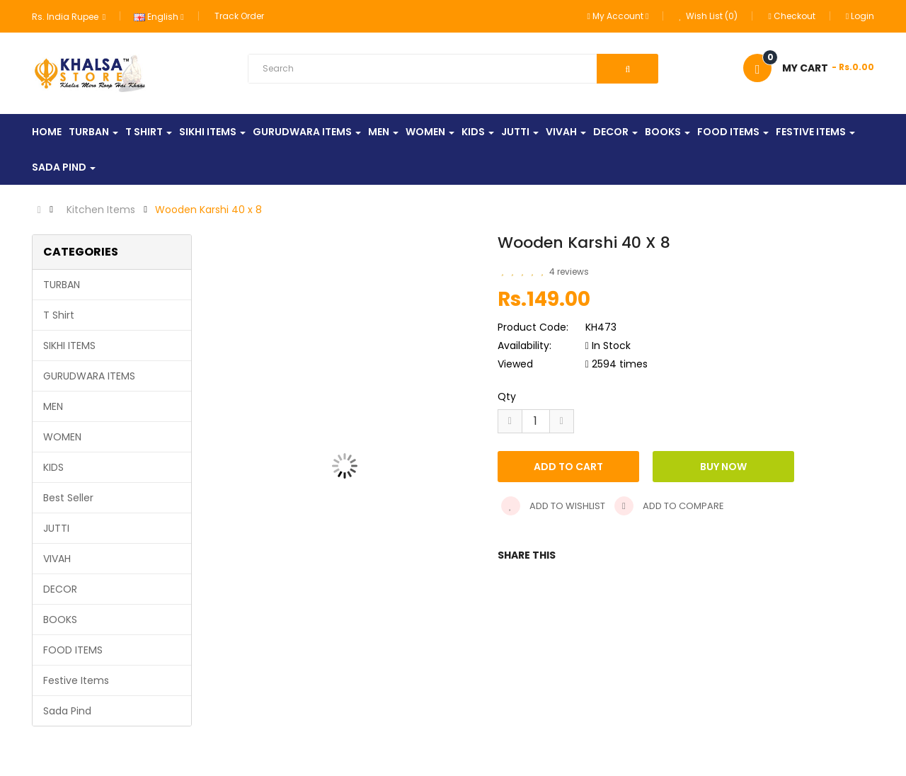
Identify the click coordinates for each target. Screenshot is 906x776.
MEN (53, 406)
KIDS (53, 467)
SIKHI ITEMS (69, 345)
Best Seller (68, 498)
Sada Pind (67, 711)
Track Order (239, 16)
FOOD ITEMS (73, 650)
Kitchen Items (101, 210)
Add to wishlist (553, 506)
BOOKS (60, 619)
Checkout (791, 16)
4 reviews (569, 272)
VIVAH (57, 559)
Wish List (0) (708, 16)
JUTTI (56, 528)
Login (860, 16)
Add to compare (669, 506)
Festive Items (76, 680)
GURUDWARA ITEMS (89, 376)
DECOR (60, 589)
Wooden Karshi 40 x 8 (208, 210)
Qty (507, 396)
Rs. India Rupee (68, 17)
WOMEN (62, 437)
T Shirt (58, 315)
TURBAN (61, 285)
